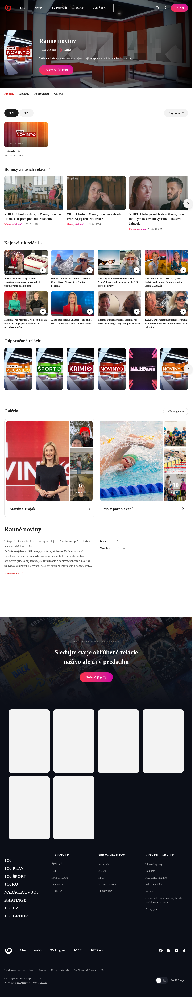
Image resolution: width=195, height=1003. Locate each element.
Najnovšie (176, 113)
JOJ (8, 860)
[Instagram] (168, 953)
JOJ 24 (80, 7)
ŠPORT (102, 877)
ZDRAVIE (57, 884)
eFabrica (43, 985)
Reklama (150, 870)
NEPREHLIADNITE (159, 855)
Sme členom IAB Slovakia (85, 972)
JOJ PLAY (14, 869)
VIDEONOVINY (108, 884)
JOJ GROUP (16, 918)
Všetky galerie (176, 411)
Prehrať (96, 677)
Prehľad (9, 93)
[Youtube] (176, 953)
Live (22, 7)
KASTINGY (15, 902)
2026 (11, 113)
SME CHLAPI (59, 877)
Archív (38, 7)
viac (128, 58)
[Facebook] (161, 953)
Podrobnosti (41, 93)
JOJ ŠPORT (15, 877)
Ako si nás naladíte (156, 877)
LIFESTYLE (60, 855)
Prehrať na (56, 70)
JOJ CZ (11, 910)
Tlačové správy (153, 864)
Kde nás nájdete (154, 884)
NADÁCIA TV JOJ (22, 893)
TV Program (59, 7)
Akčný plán (151, 908)
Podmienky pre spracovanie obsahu (19, 972)
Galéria (58, 93)
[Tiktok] (184, 953)
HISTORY (57, 891)
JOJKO (11, 885)
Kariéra (149, 891)
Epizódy (24, 93)
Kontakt (104, 972)
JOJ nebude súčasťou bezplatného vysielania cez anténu (164, 900)
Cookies (42, 972)
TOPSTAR (57, 870)
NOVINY (103, 864)
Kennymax (21, 985)
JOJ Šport (99, 7)
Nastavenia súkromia (60, 972)
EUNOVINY (105, 891)
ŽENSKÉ (56, 864)
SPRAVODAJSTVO (111, 855)
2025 (26, 113)
